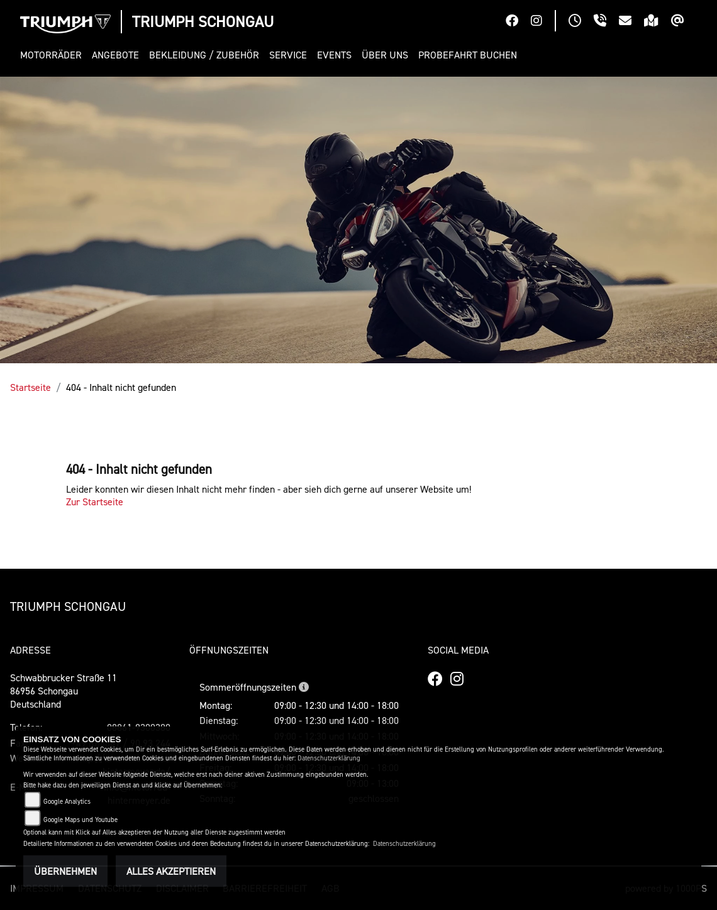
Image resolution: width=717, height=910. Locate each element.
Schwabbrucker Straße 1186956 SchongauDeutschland (63, 690)
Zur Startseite (94, 501)
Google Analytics (67, 802)
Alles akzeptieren (171, 871)
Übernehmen (65, 871)
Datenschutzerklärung (328, 758)
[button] (53, 55)
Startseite (30, 387)
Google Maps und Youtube (80, 820)
